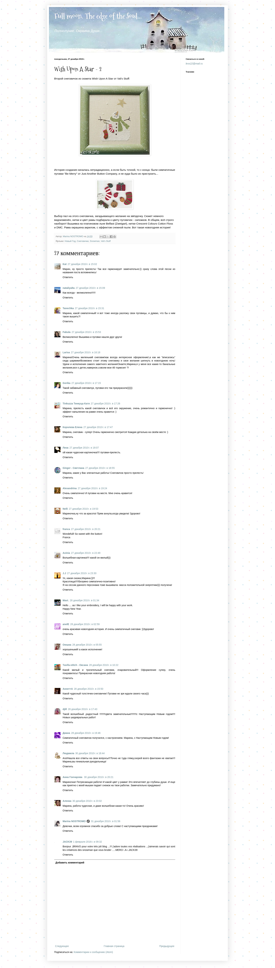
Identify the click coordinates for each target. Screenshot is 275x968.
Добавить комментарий (69, 862)
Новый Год (70, 241)
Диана (66, 733)
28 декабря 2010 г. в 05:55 (87, 644)
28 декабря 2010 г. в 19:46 (85, 733)
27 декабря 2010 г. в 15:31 (89, 308)
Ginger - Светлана (73, 468)
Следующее (62, 946)
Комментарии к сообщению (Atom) (93, 952)
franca (66, 529)
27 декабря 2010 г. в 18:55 (100, 468)
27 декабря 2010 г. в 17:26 (105, 403)
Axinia (66, 553)
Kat (65, 264)
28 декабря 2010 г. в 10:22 (103, 665)
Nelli (65, 508)
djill (65, 709)
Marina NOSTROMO (74, 821)
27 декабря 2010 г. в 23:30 (81, 573)
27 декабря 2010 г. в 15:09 (90, 288)
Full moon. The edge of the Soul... (98, 16)
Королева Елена (72, 427)
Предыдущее (166, 946)
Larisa (66, 352)
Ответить (68, 277)
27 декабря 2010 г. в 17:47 (98, 427)
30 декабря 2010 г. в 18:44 (90, 753)
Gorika (66, 383)
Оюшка (67, 644)
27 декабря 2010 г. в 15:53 (86, 332)
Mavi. (66, 600)
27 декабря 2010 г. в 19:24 (92, 488)
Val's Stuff (105, 241)
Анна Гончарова (73, 777)
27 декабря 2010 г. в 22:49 (85, 553)
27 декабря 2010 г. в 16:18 (85, 352)
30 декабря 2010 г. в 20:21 (98, 777)
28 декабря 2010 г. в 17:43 (82, 709)
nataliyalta (69, 288)
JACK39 (67, 841)
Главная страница (114, 946)
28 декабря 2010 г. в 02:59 (84, 624)
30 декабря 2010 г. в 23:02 (87, 801)
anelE (66, 624)
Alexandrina (70, 488)
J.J (64, 573)
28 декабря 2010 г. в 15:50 (88, 688)
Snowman (95, 241)
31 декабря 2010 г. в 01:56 (105, 821)
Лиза (65, 447)
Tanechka (68, 308)
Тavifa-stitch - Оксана (75, 665)
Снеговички (83, 241)
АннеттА (68, 688)
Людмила (68, 753)
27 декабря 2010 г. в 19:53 (83, 508)
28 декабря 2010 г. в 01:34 (84, 600)
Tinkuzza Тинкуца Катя (76, 403)
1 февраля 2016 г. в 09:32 (87, 841)
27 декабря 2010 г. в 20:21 (85, 529)
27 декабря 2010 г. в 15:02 (82, 264)
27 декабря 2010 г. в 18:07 (84, 447)
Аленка (67, 801)
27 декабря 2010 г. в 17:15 (86, 383)
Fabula (67, 332)
